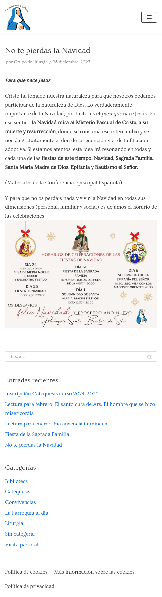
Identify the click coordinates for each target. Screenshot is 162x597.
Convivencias (20, 502)
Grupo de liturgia (31, 62)
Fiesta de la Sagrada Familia (37, 434)
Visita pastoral (21, 545)
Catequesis (17, 492)
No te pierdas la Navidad (33, 445)
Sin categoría (20, 534)
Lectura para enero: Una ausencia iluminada (56, 424)
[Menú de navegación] (149, 17)
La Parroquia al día (26, 513)
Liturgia (14, 523)
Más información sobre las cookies (94, 572)
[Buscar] (81, 356)
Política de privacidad (29, 586)
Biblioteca (16, 481)
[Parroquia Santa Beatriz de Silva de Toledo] (17, 17)
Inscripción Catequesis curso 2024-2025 (52, 394)
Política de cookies (26, 572)
